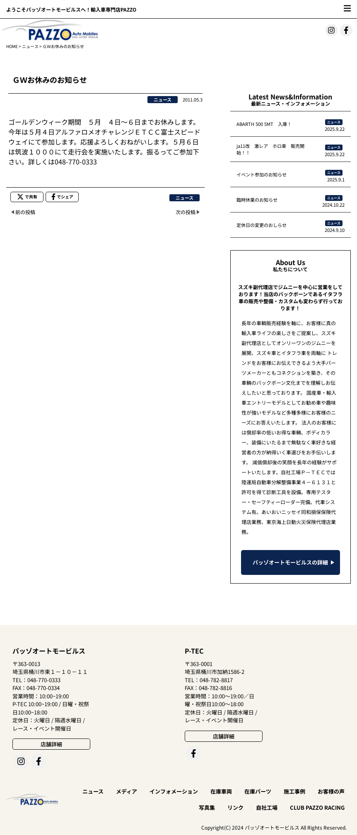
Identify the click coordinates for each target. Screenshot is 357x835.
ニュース (30, 46)
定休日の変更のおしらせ (261, 225)
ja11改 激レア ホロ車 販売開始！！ (270, 149)
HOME (12, 46)
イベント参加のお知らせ (261, 174)
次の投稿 (185, 211)
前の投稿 (25, 211)
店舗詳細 (51, 744)
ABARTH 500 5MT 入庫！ (264, 124)
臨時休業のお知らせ (256, 199)
